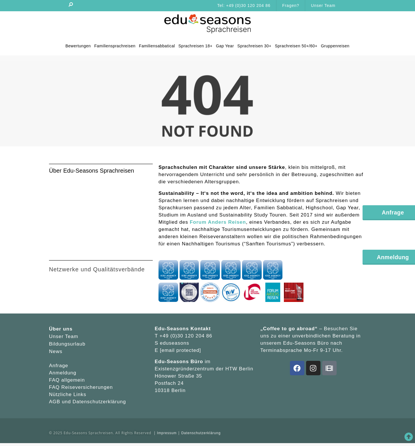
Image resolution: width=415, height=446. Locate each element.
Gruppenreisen (335, 46)
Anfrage (58, 365)
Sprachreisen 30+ (254, 46)
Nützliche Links (67, 394)
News (56, 351)
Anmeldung (62, 373)
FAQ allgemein (67, 380)
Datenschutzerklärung (99, 401)
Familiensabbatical (157, 46)
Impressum (167, 433)
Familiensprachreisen (114, 46)
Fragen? (290, 5)
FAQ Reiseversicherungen (81, 387)
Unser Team (323, 5)
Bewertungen (78, 46)
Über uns (61, 329)
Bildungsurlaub (67, 344)
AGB (55, 401)
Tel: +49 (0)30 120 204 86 (243, 5)
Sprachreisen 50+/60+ (296, 46)
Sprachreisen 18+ (195, 46)
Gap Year (225, 46)
